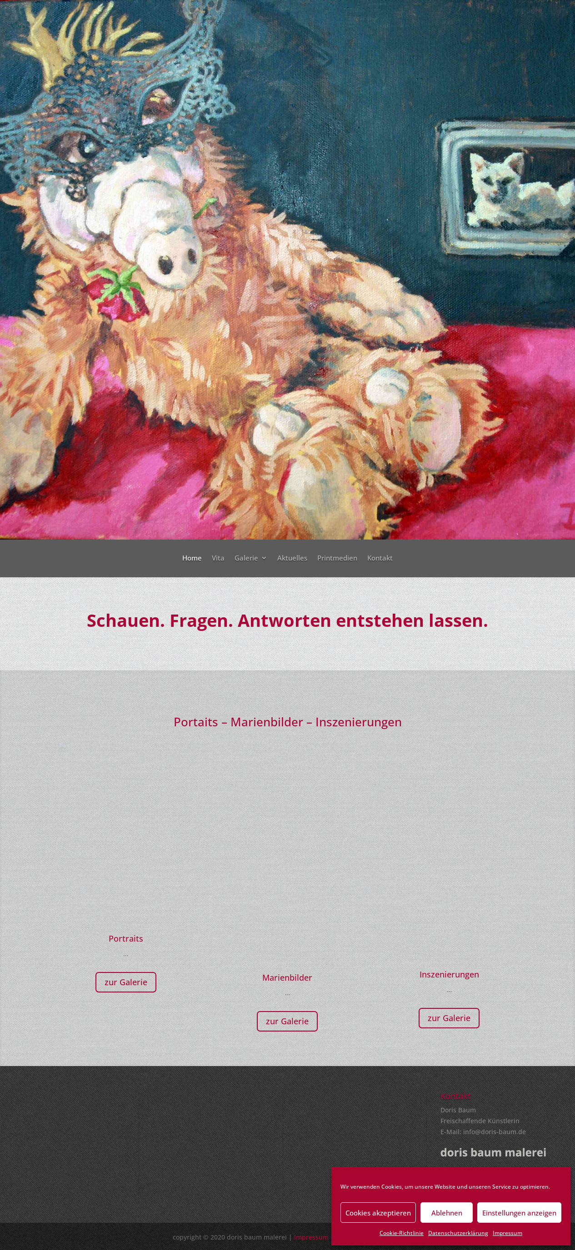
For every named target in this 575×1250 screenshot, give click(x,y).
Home (192, 558)
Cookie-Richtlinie (402, 1233)
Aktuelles (292, 558)
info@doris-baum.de (494, 1131)
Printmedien (337, 558)
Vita (218, 558)
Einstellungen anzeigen (519, 1212)
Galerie (246, 558)
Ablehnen (446, 1212)
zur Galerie (126, 982)
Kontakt (380, 558)
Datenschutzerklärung (458, 1233)
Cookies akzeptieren (378, 1212)
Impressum (507, 1233)
